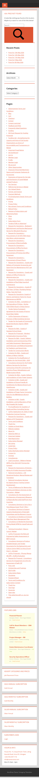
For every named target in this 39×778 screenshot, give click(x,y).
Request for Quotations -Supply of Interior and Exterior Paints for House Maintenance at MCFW (18, 296)
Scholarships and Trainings (17, 568)
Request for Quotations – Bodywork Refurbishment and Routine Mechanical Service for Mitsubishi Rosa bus (19, 228)
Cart (9, 116)
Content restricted (14, 123)
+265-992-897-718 (10, 757)
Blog (9, 114)
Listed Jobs (11, 446)
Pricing (10, 201)
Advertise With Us (14, 434)
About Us (11, 431)
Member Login (13, 157)
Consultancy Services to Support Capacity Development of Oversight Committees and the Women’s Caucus (18, 511)
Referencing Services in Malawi (18, 187)
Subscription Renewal (15, 441)
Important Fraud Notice (16, 150)
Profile (10, 160)
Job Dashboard (13, 153)
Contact (10, 121)
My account (12, 165)
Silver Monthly (9, 726)
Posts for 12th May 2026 (16, 55)
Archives (11, 456)
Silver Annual (8, 713)
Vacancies (11, 590)
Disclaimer (11, 575)
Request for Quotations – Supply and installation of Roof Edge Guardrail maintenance (19, 282)
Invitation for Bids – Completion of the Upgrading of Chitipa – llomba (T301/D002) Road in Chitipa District (18, 304)
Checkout (11, 118)
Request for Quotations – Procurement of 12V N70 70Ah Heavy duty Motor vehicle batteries (18, 235)
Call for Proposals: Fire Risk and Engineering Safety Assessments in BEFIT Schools (17, 536)
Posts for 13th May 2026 (16, 53)
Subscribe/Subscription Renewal (18, 451)
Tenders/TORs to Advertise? (17, 223)
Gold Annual (8, 688)
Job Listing (11, 443)
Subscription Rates (14, 573)
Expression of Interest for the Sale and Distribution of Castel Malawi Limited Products (18, 179)
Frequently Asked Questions (17, 128)
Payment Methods (14, 194)
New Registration (14, 439)
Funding (11, 131)
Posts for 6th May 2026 (15, 62)
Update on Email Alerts (15, 426)
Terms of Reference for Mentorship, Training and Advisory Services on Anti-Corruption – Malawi (19, 489)
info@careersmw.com (11, 759)
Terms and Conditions (15, 421)
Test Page (11, 588)
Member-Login (13, 162)
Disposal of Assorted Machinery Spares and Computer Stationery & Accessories (17, 172)
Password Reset (13, 578)
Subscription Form (14, 221)
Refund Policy (12, 209)
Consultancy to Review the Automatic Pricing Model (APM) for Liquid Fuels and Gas (19, 524)
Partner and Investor (15, 192)
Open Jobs (11, 592)
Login (6, 739)
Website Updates (14, 429)
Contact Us (12, 453)
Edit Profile (11, 570)
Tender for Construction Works (18, 351)
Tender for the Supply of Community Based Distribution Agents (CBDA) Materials (19, 323)
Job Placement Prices (11, 675)
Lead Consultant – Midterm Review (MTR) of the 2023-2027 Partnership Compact (18, 463)
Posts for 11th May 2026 (16, 57)
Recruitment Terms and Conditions (19, 206)
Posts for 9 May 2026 (15, 60)
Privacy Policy (12, 204)
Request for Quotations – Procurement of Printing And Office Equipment (17, 252)
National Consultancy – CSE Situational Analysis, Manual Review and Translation (19, 475)
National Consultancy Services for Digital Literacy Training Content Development (18, 482)
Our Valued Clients (14, 189)
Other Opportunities (15, 167)
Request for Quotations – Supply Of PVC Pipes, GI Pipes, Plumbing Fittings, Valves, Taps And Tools (18, 289)
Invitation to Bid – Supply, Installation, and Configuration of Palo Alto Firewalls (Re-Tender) (18, 402)
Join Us (10, 155)
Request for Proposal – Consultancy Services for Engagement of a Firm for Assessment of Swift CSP (19, 560)
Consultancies (13, 458)
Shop (10, 216)
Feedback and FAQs (14, 126)
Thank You (11, 424)
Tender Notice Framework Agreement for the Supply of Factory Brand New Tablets (18, 311)
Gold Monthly (8, 701)
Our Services (12, 184)
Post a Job (11, 566)
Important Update (14, 436)
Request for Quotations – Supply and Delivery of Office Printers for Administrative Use (19, 274)
